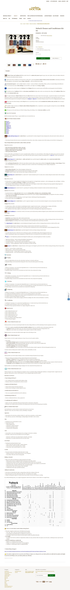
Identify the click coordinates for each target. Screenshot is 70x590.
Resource (62, 15)
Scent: (39, 46)
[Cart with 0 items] (67, 1)
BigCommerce (10, 586)
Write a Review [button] (49, 35)
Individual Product (7, 15)
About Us (5, 18)
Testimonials (14, 18)
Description (8, 70)
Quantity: (37, 52)
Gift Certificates (53, 1)
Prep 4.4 (56, 98)
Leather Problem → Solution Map (51, 15)
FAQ (9, 18)
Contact (29, 18)
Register (63, 1)
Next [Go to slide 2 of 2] (33, 64)
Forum (20, 18)
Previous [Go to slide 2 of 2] (5, 64)
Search (47, 1)
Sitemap (6, 585)
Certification (23, 15)
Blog (25, 18)
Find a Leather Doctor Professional (35, 15)
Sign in (59, 1)
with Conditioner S (40, 48)
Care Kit (16, 15)
